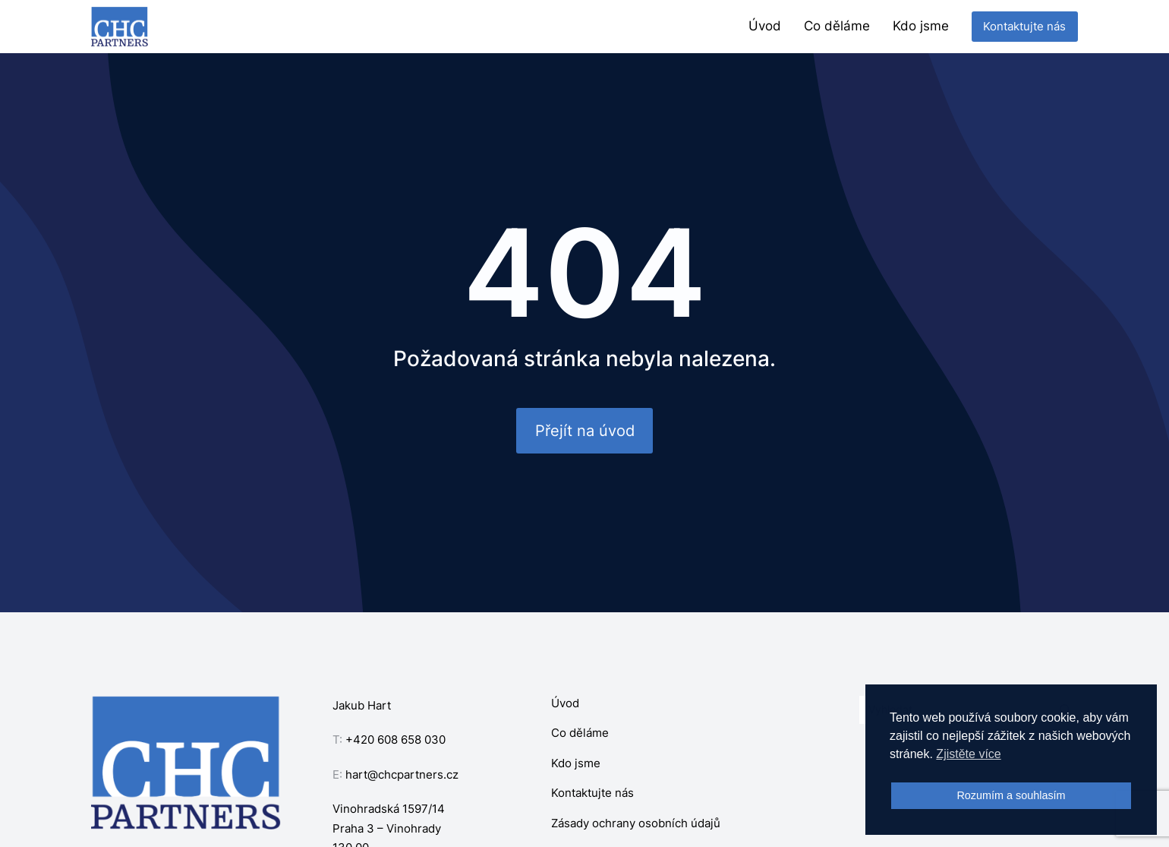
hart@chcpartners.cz (401, 774)
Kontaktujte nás (1024, 26)
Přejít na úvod (585, 431)
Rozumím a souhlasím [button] (1010, 795)
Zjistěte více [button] (968, 753)
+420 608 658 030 (395, 739)
